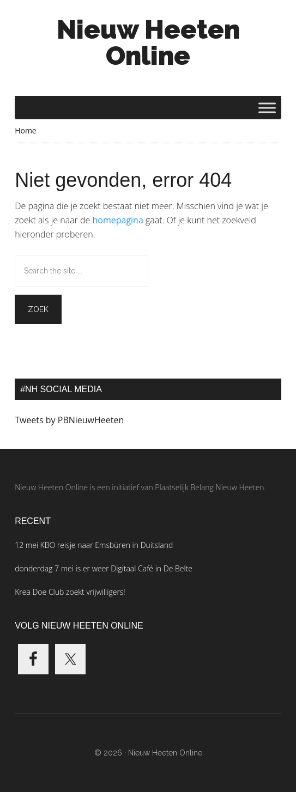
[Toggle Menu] (267, 107)
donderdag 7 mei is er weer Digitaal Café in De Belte (103, 568)
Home (26, 130)
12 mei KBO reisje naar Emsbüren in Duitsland (94, 545)
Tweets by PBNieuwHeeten (69, 420)
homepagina (117, 220)
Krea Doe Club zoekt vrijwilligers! (70, 592)
